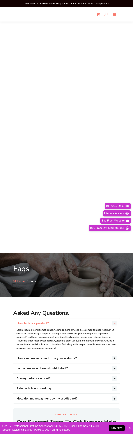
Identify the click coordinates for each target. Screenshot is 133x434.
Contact (74, 324)
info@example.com (100, 418)
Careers (74, 319)
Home (21, 50)
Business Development (82, 308)
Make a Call (66, 212)
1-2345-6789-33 (33, 418)
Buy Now (116, 427)
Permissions (76, 314)
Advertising (76, 297)
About (73, 303)
